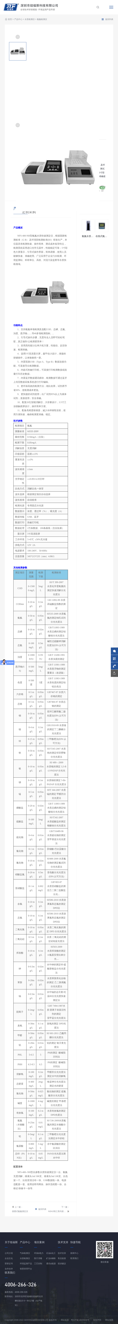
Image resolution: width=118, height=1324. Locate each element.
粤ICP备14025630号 (80, 1320)
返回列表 (107, 19)
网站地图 (109, 1320)
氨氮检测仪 (42, 19)
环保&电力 (38, 1253)
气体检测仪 (25, 1253)
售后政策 (62, 1258)
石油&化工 (51, 1253)
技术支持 (62, 1253)
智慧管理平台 (26, 1269)
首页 (10, 19)
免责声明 (97, 1320)
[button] (18, 125)
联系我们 (74, 1258)
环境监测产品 (26, 1263)
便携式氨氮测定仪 (20, 1211)
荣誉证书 (9, 1263)
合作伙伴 (9, 1269)
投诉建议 (62, 1263)
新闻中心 (74, 1253)
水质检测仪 (30, 19)
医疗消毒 (38, 1258)
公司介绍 (9, 1253)
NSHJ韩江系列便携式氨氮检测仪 (57, 1211)
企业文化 (9, 1258)
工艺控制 (38, 1263)
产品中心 (18, 19)
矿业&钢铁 (51, 1258)
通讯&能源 (51, 1263)
